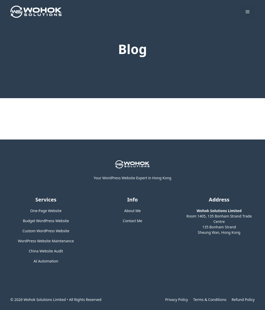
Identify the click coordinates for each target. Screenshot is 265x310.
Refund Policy (243, 299)
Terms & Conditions (210, 299)
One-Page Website (46, 210)
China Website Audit (46, 251)
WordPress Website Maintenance (46, 240)
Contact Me (132, 220)
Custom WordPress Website (46, 230)
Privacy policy (176, 299)
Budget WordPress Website (46, 220)
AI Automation (46, 261)
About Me (132, 210)
